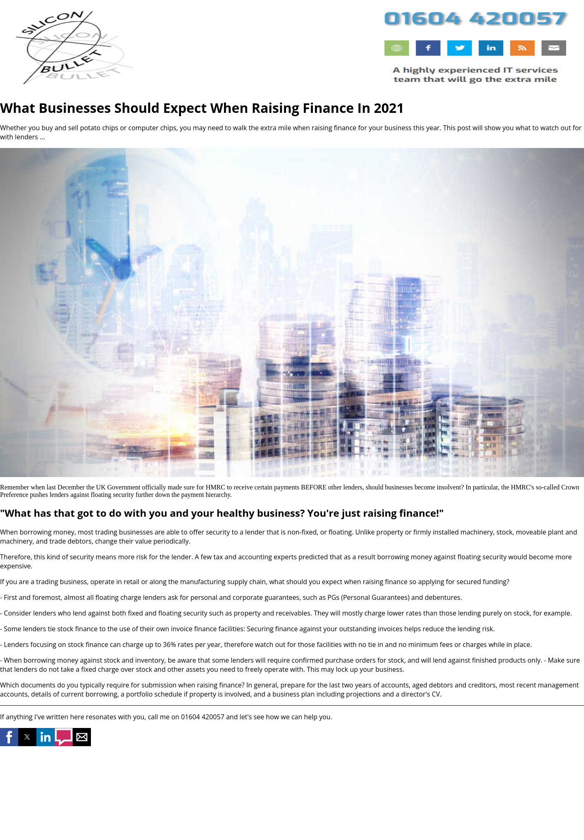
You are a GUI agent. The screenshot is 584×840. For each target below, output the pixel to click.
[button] (9, 737)
